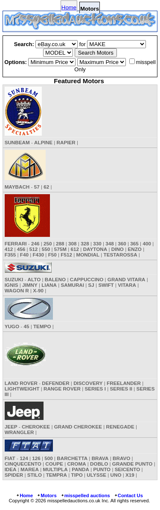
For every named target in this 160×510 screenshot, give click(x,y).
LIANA (49, 285)
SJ (91, 285)
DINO (117, 249)
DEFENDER (55, 383)
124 (24, 458)
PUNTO (102, 469)
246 (35, 243)
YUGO (12, 326)
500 (48, 458)
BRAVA (100, 458)
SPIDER (14, 475)
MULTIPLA (55, 469)
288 (60, 243)
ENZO (134, 249)
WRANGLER (19, 432)
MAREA (29, 469)
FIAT (10, 458)
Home (68, 7)
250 (48, 243)
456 (21, 249)
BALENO (55, 279)
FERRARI (16, 243)
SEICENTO (127, 469)
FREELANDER (124, 383)
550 (46, 249)
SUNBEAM (17, 142)
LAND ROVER (21, 383)
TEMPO (42, 326)
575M (60, 249)
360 (122, 243)
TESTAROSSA (120, 254)
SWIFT (105, 285)
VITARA (127, 285)
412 (9, 249)
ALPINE (43, 142)
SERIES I (95, 388)
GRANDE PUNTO (132, 463)
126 (36, 458)
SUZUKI (14, 279)
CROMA (76, 463)
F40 (24, 254)
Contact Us (128, 495)
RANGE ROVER (62, 388)
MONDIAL (87, 254)
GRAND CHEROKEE (78, 426)
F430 (38, 254)
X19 (129, 475)
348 (109, 243)
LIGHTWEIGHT (22, 388)
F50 (52, 254)
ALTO (34, 279)
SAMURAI (72, 285)
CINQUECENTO (23, 463)
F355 (10, 254)
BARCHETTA (72, 458)
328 (85, 243)
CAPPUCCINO (87, 279)
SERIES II (121, 388)
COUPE (54, 463)
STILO (34, 475)
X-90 (38, 290)
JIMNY (30, 285)
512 (33, 249)
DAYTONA (95, 249)
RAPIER (66, 142)
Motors (46, 495)
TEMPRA (56, 475)
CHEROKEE (36, 426)
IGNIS (11, 285)
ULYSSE (96, 475)
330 (97, 243)
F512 (66, 254)
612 (75, 249)
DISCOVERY (87, 383)
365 (134, 243)
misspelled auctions (85, 495)
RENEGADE (120, 426)
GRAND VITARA (126, 279)
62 (46, 186)
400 (147, 243)
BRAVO (121, 458)
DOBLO (99, 463)
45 (26, 326)
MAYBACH (17, 186)
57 (37, 186)
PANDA (80, 469)
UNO (116, 475)
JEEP (11, 426)
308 (72, 243)
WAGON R (17, 290)
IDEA (11, 469)
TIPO (77, 475)
